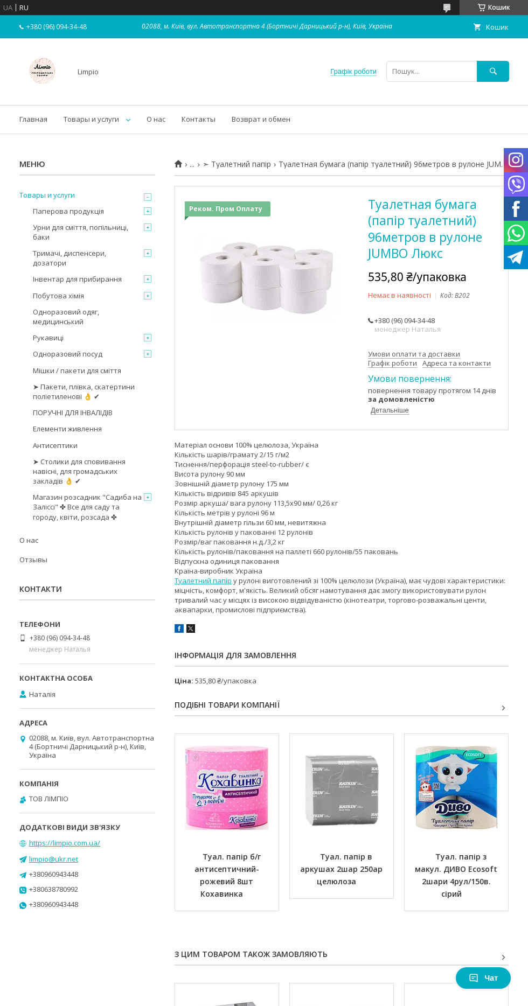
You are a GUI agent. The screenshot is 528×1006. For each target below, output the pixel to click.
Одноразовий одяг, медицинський (66, 316)
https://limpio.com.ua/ (64, 843)
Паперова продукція (68, 211)
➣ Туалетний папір (237, 164)
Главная (33, 119)
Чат (483, 978)
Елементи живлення (67, 429)
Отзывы (33, 559)
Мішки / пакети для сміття (77, 370)
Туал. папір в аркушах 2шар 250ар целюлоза (342, 868)
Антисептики (55, 445)
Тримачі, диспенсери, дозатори (69, 258)
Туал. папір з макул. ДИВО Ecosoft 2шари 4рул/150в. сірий (457, 875)
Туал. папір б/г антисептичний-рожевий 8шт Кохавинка (228, 875)
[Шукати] (493, 71)
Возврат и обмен (261, 119)
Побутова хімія (58, 296)
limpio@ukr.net (53, 859)
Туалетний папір (203, 580)
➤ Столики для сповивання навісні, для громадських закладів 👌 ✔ (79, 471)
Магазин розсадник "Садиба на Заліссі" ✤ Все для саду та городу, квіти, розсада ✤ (87, 506)
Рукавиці (48, 338)
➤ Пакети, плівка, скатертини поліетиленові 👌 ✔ (84, 391)
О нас (156, 119)
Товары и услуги (91, 119)
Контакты (199, 119)
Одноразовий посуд (67, 354)
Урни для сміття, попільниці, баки (80, 232)
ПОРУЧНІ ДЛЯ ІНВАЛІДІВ (73, 412)
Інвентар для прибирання (77, 279)
